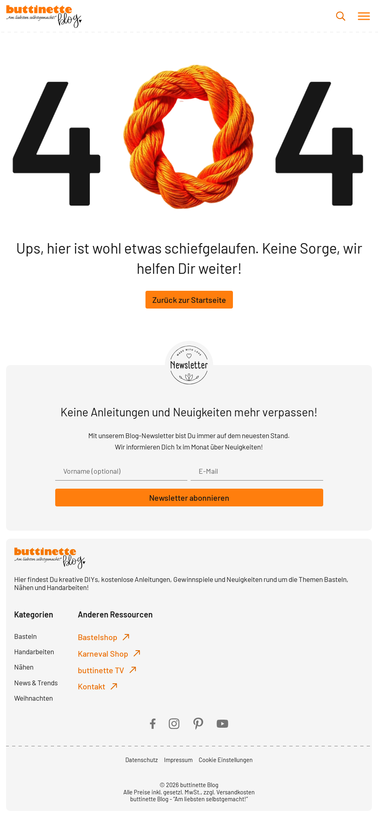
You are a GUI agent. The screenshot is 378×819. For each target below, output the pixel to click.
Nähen (23, 667)
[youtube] (222, 724)
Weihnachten (33, 698)
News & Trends (36, 682)
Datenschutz (141, 759)
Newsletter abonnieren (189, 497)
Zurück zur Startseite (189, 299)
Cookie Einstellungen (226, 759)
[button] (364, 16)
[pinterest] (198, 724)
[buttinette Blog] (44, 16)
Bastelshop (97, 637)
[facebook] (153, 724)
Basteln (25, 636)
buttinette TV (101, 670)
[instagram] (174, 724)
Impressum (178, 759)
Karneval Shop (103, 653)
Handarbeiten (34, 651)
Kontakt (91, 686)
